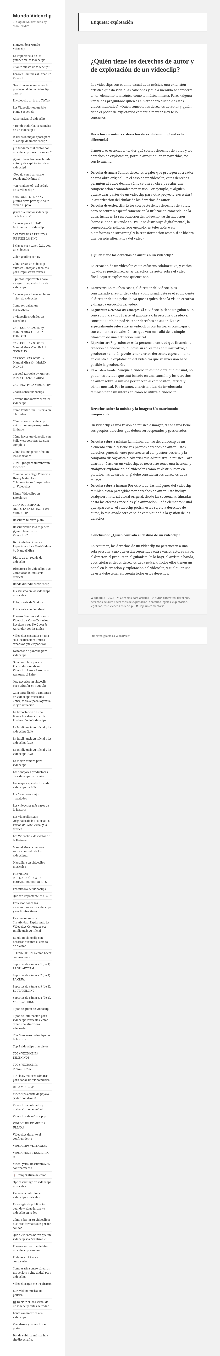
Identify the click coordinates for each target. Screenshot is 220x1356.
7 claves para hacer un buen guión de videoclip (31, 296)
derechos (183, 598)
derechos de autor (102, 602)
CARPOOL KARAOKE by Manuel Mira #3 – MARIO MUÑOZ (29, 362)
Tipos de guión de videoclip (31, 1009)
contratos (169, 598)
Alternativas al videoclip (29, 119)
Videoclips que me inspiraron (32, 1284)
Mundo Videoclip (32, 15)
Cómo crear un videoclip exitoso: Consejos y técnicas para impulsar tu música (31, 268)
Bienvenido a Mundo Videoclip (26, 47)
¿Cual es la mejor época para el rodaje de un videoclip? (32, 139)
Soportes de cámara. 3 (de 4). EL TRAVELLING (32, 988)
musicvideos (112, 606)
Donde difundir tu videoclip (31, 584)
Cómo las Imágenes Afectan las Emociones (31, 454)
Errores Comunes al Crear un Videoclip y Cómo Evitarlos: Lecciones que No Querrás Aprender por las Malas (32, 622)
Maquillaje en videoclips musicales (29, 865)
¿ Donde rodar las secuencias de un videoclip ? (32, 128)
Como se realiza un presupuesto (25, 307)
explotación (179, 602)
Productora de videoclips (29, 889)
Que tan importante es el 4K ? (32, 896)
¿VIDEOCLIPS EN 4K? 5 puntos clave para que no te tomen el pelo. (31, 201)
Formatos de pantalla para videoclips (30, 653)
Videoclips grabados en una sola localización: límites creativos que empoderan (31, 640)
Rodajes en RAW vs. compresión (25, 1259)
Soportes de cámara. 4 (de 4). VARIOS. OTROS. (32, 1000)
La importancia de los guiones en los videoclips (29, 58)
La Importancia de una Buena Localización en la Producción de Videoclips (29, 716)
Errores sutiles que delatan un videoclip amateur (30, 1248)
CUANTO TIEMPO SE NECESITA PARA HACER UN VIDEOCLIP (31, 509)
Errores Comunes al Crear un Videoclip (32, 76)
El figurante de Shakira (28, 602)
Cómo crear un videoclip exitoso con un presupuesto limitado (31, 425)
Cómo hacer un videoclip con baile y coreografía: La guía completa (32, 441)
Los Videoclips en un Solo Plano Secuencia (29, 110)
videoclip (127, 606)
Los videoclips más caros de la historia (31, 808)
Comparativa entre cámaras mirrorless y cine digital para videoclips (32, 1273)
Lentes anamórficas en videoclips (28, 1315)
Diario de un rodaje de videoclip (27, 560)
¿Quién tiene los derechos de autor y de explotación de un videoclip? (32, 163)
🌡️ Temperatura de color (29, 1175)
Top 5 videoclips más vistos (30, 1046)
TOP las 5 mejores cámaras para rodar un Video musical (32, 1078)
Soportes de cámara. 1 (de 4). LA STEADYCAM (32, 966)
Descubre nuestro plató (28, 520)
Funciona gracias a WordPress (110, 636)
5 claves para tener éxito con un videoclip (32, 248)
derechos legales (160, 602)
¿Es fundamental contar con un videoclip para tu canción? (32, 150)
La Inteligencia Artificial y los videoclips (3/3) (32, 752)
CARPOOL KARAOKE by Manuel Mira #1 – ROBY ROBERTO (28, 332)
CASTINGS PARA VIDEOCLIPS (32, 385)
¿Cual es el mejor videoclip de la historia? (30, 214)
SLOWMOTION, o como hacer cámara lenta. (32, 955)
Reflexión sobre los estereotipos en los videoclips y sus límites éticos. (32, 907)
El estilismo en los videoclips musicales (31, 593)
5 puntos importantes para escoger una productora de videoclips (30, 283)
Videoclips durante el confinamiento (27, 1137)
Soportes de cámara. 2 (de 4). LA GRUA (32, 977)
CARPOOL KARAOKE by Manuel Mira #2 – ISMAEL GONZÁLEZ (30, 347)
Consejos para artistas (134, 598)
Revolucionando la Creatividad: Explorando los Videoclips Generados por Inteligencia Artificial (31, 924)
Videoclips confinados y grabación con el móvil (28, 1107)
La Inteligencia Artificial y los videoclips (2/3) (32, 741)
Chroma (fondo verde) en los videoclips (31, 401)
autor (158, 598)
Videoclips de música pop (29, 1116)
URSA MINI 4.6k (23, 1087)
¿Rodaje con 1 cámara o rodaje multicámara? (28, 176)
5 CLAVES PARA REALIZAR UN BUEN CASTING (30, 236)
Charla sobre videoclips (28, 392)
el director (99, 557)
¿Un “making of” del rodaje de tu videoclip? (30, 188)
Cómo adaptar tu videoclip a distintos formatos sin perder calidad (32, 1224)
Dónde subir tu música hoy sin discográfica (30, 1337)
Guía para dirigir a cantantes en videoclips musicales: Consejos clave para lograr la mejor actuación (32, 699)
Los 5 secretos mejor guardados (26, 796)
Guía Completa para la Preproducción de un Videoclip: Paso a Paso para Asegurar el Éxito (31, 668)
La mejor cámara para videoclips (27, 763)
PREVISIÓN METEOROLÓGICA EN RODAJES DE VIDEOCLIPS (30, 878)
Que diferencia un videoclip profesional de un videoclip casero (31, 89)
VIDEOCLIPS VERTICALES (30, 1146)
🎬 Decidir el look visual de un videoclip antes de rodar (31, 1304)
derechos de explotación (131, 602)
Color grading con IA (26, 257)
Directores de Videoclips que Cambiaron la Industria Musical (32, 573)
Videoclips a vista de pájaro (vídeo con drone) (31, 1096)
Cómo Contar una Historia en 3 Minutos (32, 412)
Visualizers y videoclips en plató (30, 1326)
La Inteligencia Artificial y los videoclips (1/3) (32, 729)
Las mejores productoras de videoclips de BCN (31, 785)
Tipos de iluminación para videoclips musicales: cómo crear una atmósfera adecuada (30, 1022)
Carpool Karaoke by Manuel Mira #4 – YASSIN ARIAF (31, 376)
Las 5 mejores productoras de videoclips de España (30, 774)
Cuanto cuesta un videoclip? (31, 67)
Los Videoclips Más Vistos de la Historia (31, 838)
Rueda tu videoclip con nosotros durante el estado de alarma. (30, 942)
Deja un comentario (151, 606)
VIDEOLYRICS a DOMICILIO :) (31, 1155)
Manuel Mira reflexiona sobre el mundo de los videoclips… (28, 851)
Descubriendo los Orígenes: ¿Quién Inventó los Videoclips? (31, 531)
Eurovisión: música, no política (27, 1293)
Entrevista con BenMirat (29, 609)
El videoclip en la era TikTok (31, 100)
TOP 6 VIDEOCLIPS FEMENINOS (25, 1055)
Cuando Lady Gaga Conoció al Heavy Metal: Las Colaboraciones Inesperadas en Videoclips (32, 480)
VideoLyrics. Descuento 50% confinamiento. (31, 1166)
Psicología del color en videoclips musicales (27, 1195)
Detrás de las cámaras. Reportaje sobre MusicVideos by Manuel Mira (32, 546)
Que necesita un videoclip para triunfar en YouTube (30, 684)
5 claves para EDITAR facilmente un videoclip (28, 225)
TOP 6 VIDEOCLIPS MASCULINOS (25, 1067)
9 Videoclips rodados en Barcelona (28, 319)
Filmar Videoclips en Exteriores (26, 496)
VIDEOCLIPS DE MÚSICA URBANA (29, 1125)
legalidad (96, 606)
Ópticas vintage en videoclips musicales (32, 1184)
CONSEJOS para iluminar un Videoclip (31, 465)
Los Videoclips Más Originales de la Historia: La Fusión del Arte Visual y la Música (31, 823)
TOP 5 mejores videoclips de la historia (31, 1037)
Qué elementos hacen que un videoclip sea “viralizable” (32, 1237)
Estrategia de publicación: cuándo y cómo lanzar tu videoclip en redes (30, 1208)
